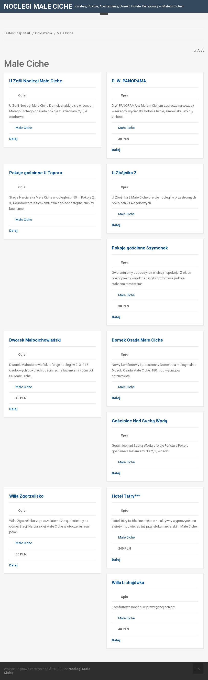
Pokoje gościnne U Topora (35, 172)
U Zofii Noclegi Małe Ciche (35, 80)
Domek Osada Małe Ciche (137, 340)
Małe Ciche (24, 128)
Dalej (13, 139)
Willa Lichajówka (128, 582)
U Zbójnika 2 (124, 172)
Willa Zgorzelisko (26, 496)
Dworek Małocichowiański (35, 340)
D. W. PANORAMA (129, 80)
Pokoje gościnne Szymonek (140, 247)
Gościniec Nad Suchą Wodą (139, 420)
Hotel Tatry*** (126, 496)
